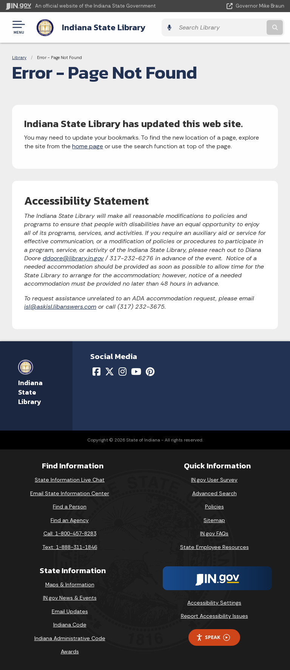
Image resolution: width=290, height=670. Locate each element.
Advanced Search (214, 492)
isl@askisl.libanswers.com (60, 305)
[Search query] (243, 27)
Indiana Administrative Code (69, 637)
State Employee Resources (214, 546)
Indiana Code (69, 623)
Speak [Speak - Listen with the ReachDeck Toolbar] (213, 636)
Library (19, 56)
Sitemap (214, 519)
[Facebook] (96, 370)
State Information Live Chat (70, 479)
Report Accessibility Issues (214, 615)
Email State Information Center (69, 492)
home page (87, 145)
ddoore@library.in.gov (73, 257)
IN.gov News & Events (70, 597)
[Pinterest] (150, 370)
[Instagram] (122, 370)
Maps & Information (69, 583)
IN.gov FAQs (214, 532)
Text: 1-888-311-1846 (69, 546)
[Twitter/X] (109, 370)
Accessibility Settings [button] (214, 601)
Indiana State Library (103, 26)
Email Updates (70, 610)
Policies (214, 505)
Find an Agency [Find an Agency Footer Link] (70, 519)
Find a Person (69, 505)
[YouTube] (136, 370)
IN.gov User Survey (214, 479)
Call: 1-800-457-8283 (69, 532)
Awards (70, 650)
